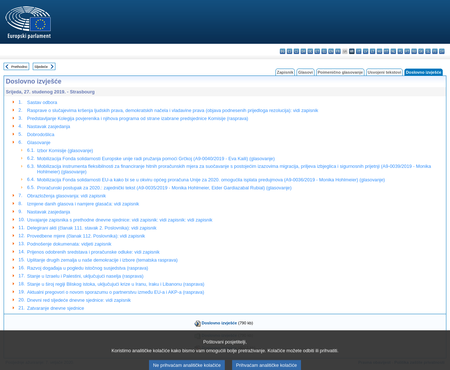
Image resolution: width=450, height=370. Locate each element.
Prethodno (19, 67)
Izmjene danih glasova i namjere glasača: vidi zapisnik (83, 204)
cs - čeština (296, 51)
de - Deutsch (310, 51)
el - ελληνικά (324, 51)
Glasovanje (38, 142)
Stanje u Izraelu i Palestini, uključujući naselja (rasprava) (85, 276)
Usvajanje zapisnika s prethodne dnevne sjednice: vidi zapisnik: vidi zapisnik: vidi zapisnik (119, 220)
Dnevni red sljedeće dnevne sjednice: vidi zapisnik (79, 300)
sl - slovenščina (428, 51)
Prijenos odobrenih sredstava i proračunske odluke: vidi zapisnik (93, 252)
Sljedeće (41, 67)
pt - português (407, 51)
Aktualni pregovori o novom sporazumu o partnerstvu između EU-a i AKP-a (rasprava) (115, 292)
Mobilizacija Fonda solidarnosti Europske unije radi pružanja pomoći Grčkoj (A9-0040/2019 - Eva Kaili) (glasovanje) (156, 158)
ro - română (414, 51)
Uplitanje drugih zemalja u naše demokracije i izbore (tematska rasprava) (102, 260)
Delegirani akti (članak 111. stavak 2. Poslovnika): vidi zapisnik (91, 228)
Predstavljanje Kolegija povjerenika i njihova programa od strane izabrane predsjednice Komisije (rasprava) (137, 118)
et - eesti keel (317, 51)
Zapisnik (285, 72)
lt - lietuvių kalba (372, 51)
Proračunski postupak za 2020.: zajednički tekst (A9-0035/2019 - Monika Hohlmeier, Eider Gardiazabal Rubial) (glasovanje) (164, 187)
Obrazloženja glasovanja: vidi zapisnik (66, 196)
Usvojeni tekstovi (384, 72)
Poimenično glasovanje (340, 72)
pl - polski (400, 51)
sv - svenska (442, 51)
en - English (331, 51)
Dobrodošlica (40, 134)
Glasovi (305, 72)
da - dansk (303, 51)
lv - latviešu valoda (365, 51)
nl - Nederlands (393, 51)
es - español (289, 51)
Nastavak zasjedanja (48, 126)
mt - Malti (386, 51)
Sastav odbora (42, 102)
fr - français (338, 51)
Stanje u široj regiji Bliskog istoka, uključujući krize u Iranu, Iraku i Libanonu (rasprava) (115, 284)
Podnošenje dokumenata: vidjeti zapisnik (69, 244)
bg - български (282, 51)
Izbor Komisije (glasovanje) (65, 150)
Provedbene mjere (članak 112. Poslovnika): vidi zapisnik (86, 236)
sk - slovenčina (421, 51)
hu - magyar (379, 51)
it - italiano (358, 51)
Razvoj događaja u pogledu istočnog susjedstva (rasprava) (87, 268)
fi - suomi (435, 51)
